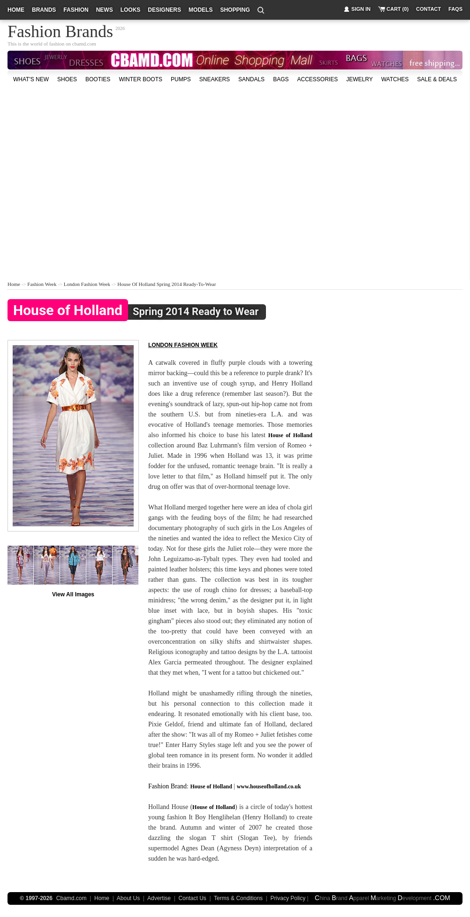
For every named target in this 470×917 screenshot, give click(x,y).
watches (395, 79)
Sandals (251, 79)
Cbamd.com (71, 898)
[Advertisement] (88, 181)
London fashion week (183, 345)
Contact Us (192, 898)
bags (280, 79)
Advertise (159, 898)
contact (428, 9)
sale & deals (437, 79)
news (104, 10)
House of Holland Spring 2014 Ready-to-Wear (166, 284)
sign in (361, 9)
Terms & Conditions (238, 898)
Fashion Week (41, 284)
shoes (67, 79)
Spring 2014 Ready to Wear (133, 312)
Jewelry (359, 79)
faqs (455, 9)
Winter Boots (140, 79)
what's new (31, 79)
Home (14, 284)
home (16, 10)
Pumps (181, 79)
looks (131, 10)
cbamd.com (84, 43)
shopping (235, 10)
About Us (128, 898)
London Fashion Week (87, 284)
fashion (75, 10)
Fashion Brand (167, 786)
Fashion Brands (60, 30)
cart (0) (398, 9)
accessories (317, 79)
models (200, 10)
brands (44, 10)
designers (164, 10)
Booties (97, 79)
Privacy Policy (288, 898)
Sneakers (214, 79)
